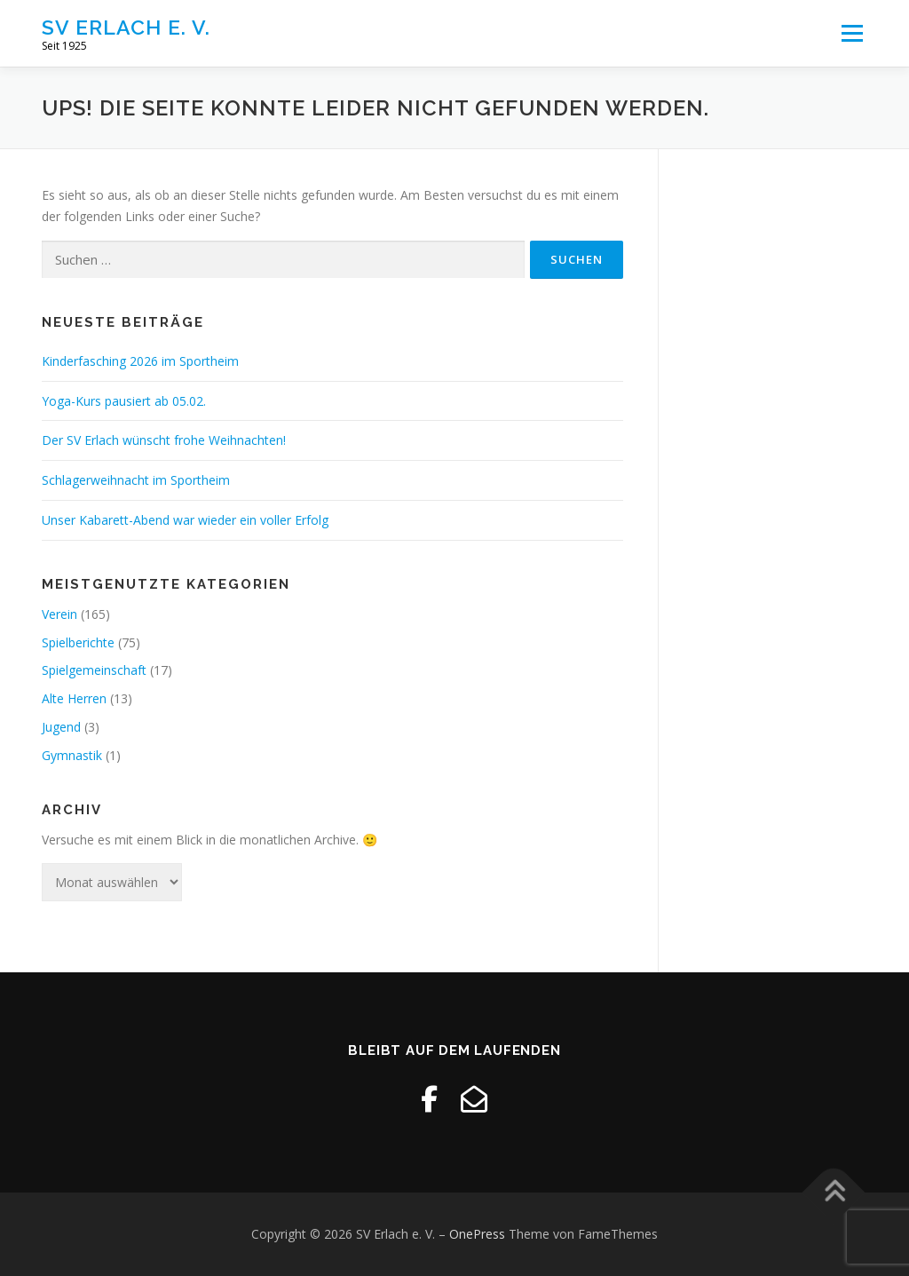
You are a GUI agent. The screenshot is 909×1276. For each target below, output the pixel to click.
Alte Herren (74, 698)
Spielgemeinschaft (94, 670)
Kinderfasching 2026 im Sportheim (140, 361)
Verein (59, 614)
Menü (851, 33)
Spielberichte (78, 642)
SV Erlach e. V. (126, 27)
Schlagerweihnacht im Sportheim (136, 480)
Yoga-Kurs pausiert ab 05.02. (124, 400)
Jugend (61, 726)
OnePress (477, 1233)
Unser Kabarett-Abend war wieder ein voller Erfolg (185, 519)
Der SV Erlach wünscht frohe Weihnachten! (164, 440)
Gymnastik (72, 755)
